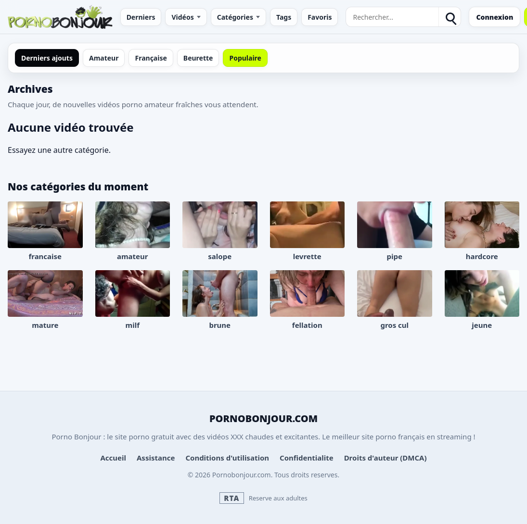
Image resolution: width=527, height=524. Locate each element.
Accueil (113, 457)
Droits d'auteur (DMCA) (385, 457)
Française (151, 57)
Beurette (198, 57)
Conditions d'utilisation (227, 457)
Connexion (494, 17)
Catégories (235, 17)
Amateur (104, 57)
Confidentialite (307, 457)
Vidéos (182, 17)
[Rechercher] (449, 16)
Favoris (320, 17)
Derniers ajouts (47, 57)
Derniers (141, 17)
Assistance (156, 457)
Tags (283, 17)
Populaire (245, 57)
